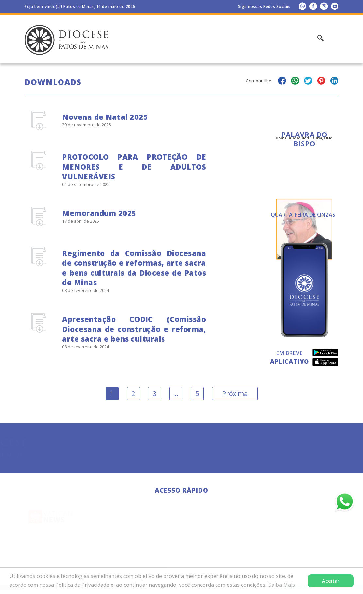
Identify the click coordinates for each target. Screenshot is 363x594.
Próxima (235, 393)
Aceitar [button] (330, 581)
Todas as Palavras (304, 219)
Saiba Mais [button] (281, 584)
